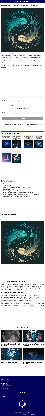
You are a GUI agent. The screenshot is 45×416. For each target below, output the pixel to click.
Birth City (4, 112)
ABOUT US (4, 383)
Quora (3, 396)
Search (43, 372)
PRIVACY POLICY (25, 414)
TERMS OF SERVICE (32, 414)
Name (3, 96)
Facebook (4, 395)
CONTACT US (19, 414)
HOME (10, 414)
